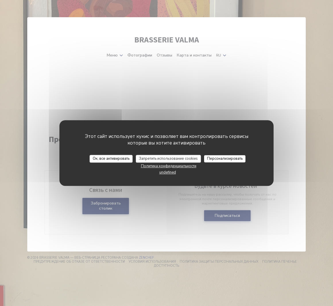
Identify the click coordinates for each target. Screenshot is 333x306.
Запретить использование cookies (168, 158)
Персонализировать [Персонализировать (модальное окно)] (225, 158)
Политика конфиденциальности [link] (168, 166)
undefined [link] (167, 172)
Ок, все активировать (111, 158)
